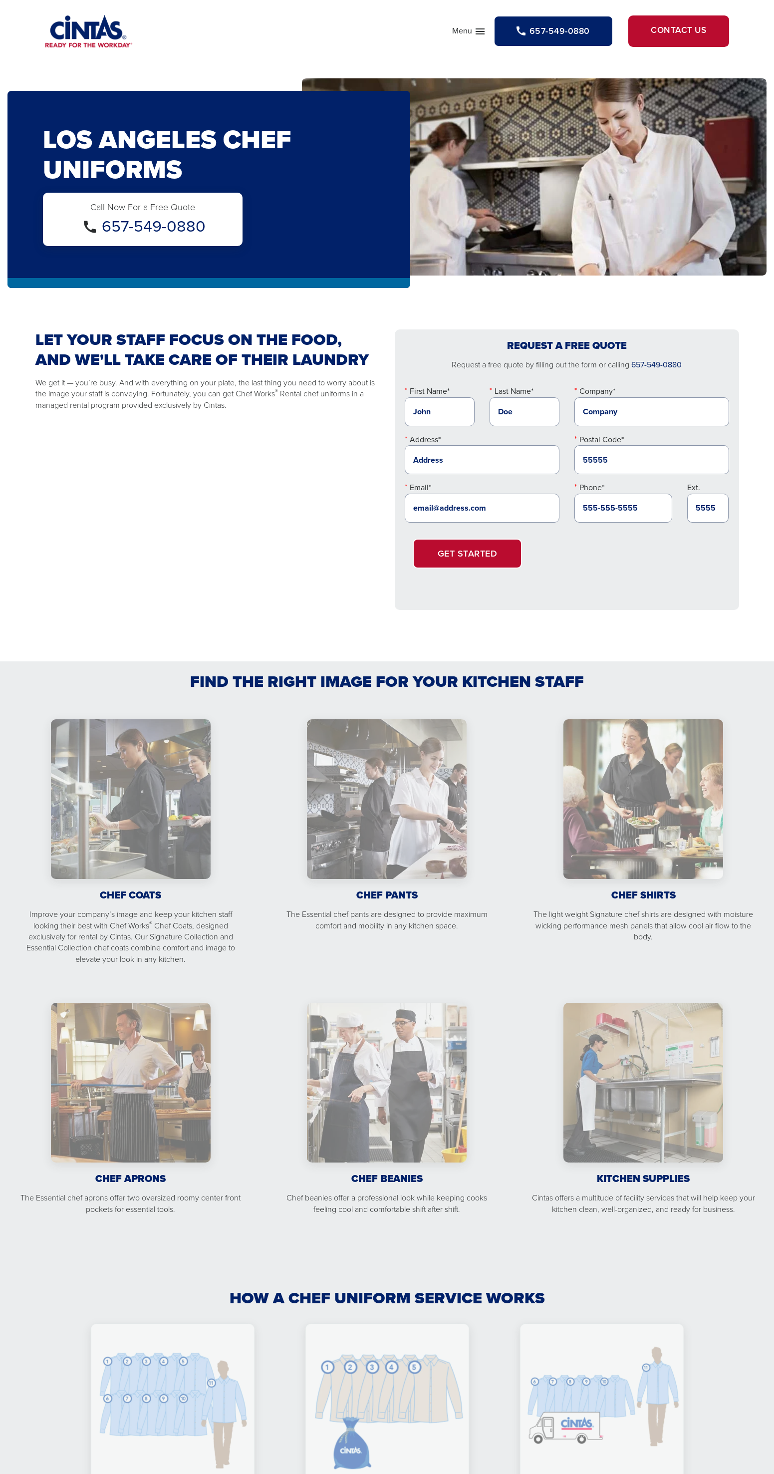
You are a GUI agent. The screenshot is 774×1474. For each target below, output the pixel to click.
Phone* (591, 489)
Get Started (468, 555)
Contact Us (675, 31)
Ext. (693, 489)
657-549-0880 (154, 228)
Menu (457, 34)
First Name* (430, 393)
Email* (420, 489)
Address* (425, 441)
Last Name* (514, 393)
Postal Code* (601, 441)
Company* (597, 393)
